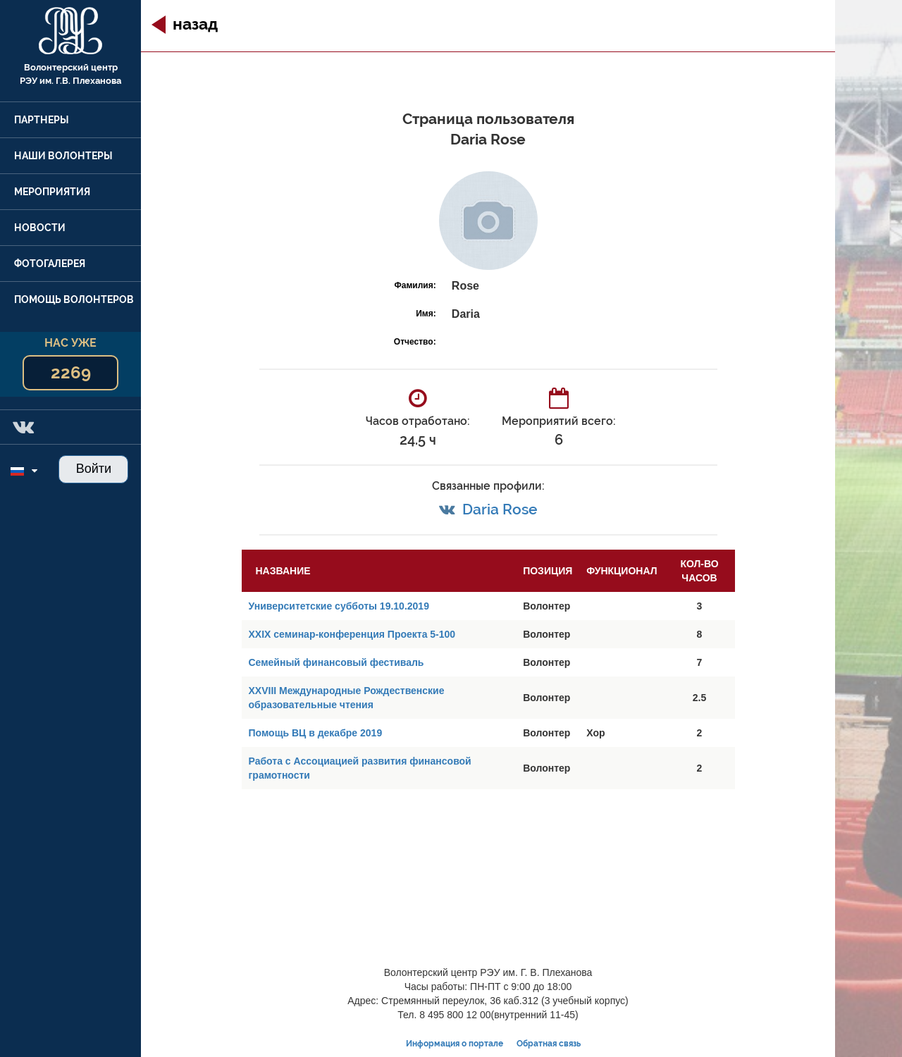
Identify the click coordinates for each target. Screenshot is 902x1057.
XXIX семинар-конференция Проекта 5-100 (352, 634)
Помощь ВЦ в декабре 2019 (316, 732)
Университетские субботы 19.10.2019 (339, 606)
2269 (71, 372)
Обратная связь (549, 1044)
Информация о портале (454, 1044)
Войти (93, 469)
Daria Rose (500, 509)
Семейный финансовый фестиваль (336, 662)
